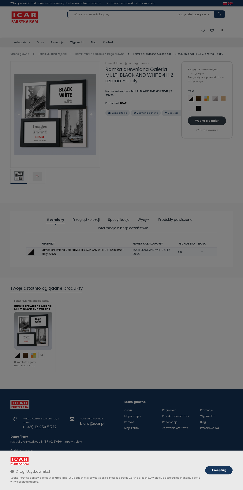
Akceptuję (218, 470)
